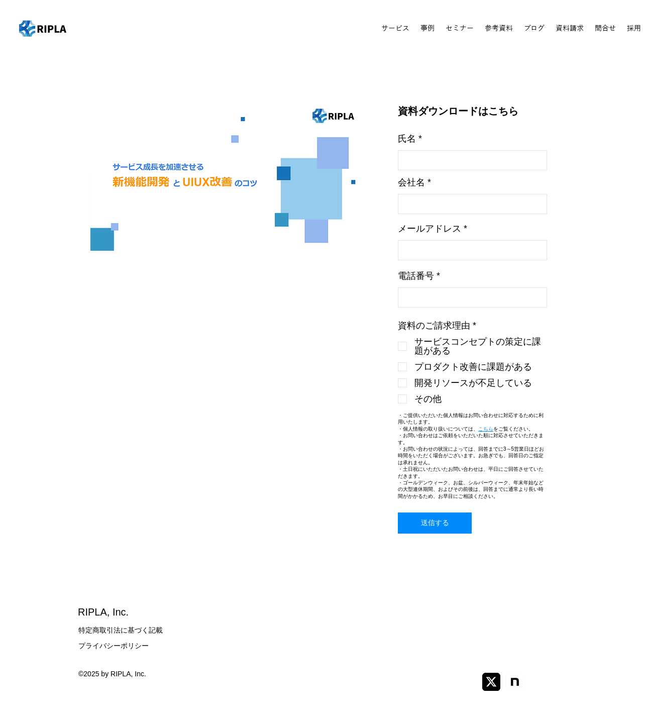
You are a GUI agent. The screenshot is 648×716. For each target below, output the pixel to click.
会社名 (411, 182)
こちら (485, 429)
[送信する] (435, 523)
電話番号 (416, 275)
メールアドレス (429, 228)
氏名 (407, 138)
